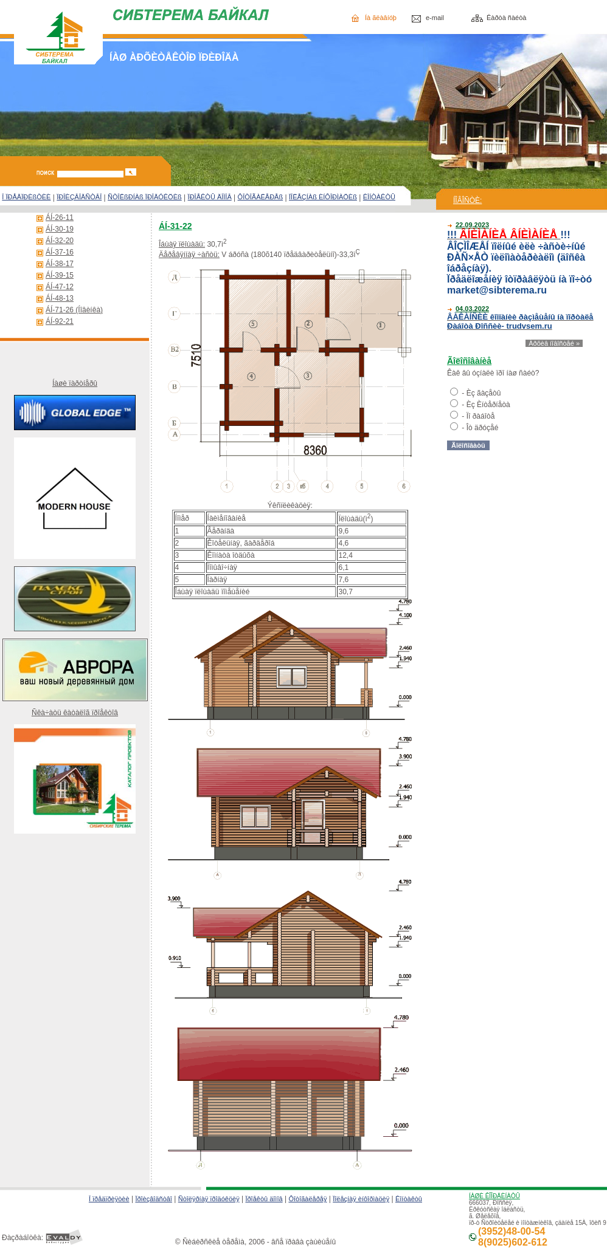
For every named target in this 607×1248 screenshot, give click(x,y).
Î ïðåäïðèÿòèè (109, 1198)
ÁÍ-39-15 (60, 275)
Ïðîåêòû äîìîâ (263, 1198)
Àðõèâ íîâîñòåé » (554, 343)
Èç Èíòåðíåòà (488, 404)
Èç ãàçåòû (484, 393)
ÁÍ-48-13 (60, 298)
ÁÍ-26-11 (60, 217)
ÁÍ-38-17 (60, 263)
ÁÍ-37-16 (60, 252)
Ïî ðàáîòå (481, 416)
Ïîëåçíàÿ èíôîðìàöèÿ (361, 1198)
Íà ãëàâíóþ (381, 17)
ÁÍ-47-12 (60, 287)
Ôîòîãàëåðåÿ (307, 1198)
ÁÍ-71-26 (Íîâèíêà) (74, 310)
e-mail (435, 17)
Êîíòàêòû (408, 1198)
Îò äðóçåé (483, 427)
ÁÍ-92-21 (60, 321)
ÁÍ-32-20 (60, 240)
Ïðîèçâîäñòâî (153, 1198)
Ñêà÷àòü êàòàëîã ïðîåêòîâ (75, 712)
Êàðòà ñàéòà (506, 17)
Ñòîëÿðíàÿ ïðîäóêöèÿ (209, 1198)
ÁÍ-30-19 (60, 229)
